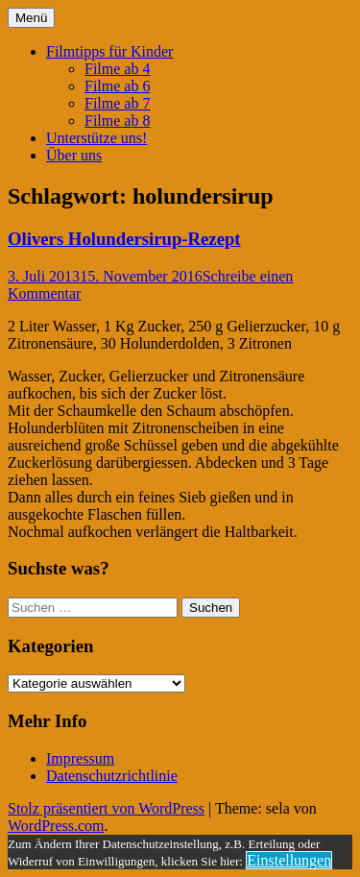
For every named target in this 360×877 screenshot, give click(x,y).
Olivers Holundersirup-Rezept (124, 239)
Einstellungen (289, 860)
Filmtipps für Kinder (109, 51)
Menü (31, 18)
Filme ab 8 (117, 120)
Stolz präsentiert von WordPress (106, 808)
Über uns (74, 155)
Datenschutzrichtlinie (112, 775)
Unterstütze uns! (96, 138)
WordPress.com (56, 825)
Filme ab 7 (117, 103)
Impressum (80, 758)
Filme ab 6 (117, 86)
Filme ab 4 (117, 69)
